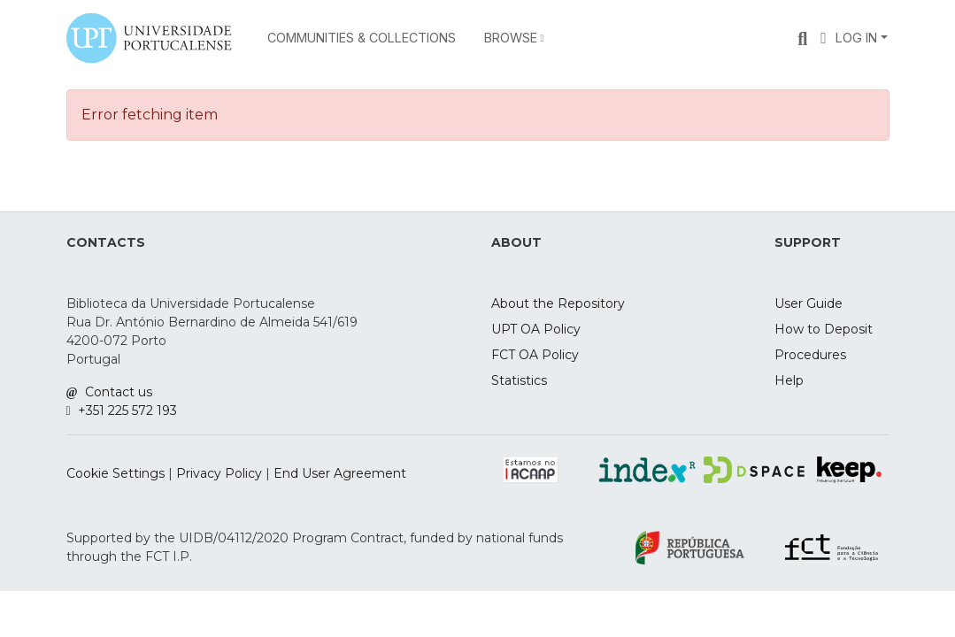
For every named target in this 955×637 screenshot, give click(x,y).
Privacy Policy (219, 473)
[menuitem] (514, 38)
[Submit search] (802, 38)
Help (789, 380)
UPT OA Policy (536, 329)
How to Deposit (823, 329)
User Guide (808, 303)
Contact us (109, 392)
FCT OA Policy (535, 355)
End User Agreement (339, 473)
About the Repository (558, 303)
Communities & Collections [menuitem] (361, 37)
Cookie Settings (115, 473)
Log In (856, 37)
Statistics (519, 380)
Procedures (810, 355)
